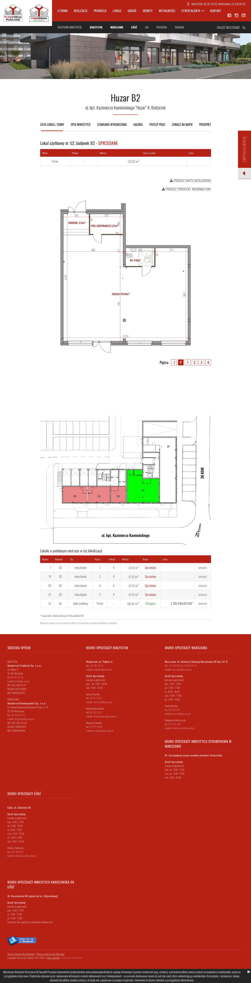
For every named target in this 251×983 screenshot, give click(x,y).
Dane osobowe (53, 958)
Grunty (148, 10)
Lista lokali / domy (52, 124)
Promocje (100, 10)
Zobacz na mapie (182, 124)
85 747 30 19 (96, 712)
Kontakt (215, 10)
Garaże (132, 10)
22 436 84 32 (190, 665)
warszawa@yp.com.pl (24, 719)
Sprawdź (203, 567)
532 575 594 (174, 724)
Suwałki (179, 27)
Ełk (147, 27)
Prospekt (205, 124)
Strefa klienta (190, 10)
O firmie (63, 10)
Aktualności (167, 10)
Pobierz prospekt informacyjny (186, 189)
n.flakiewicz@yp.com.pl (25, 856)
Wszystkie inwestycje (70, 27)
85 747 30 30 (210, 4)
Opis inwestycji (80, 124)
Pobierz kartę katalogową (190, 180)
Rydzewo (162, 27)
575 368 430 (17, 852)
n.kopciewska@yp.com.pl (104, 716)
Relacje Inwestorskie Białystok (21, 954)
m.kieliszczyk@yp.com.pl (183, 728)
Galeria (138, 124)
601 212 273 (174, 710)
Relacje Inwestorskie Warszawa (50, 954)
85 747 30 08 (96, 727)
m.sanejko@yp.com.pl (103, 730)
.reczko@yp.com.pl (181, 714)
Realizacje (81, 10)
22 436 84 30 (238, 4)
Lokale (117, 10)
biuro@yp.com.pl (22, 681)
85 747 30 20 (96, 698)
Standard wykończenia (112, 124)
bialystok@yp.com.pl (102, 669)
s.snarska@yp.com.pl (102, 702)
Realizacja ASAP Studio (72, 958)
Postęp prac (157, 124)
